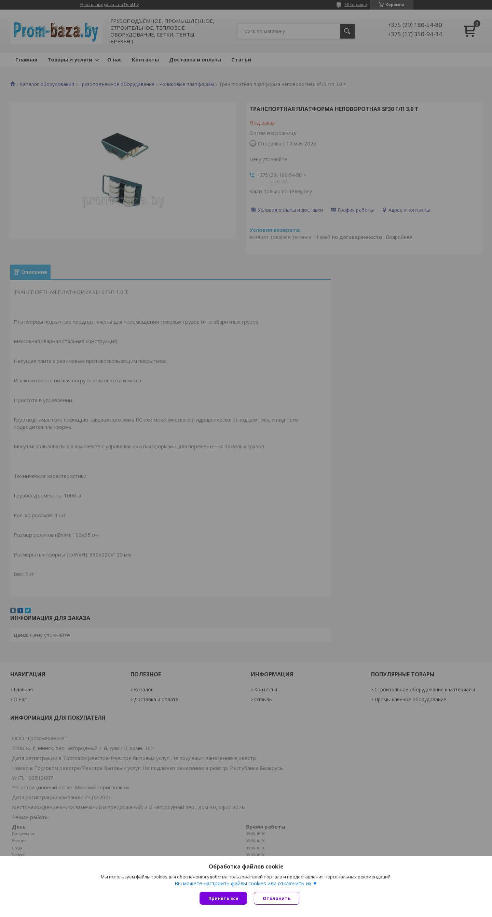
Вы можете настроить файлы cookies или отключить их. (244, 883)
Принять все (223, 898)
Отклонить (276, 898)
